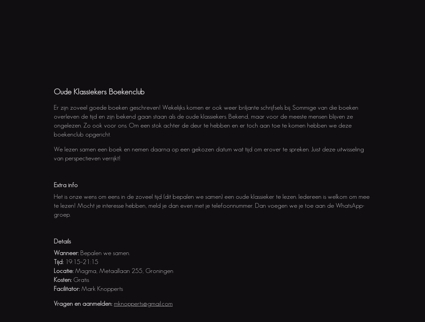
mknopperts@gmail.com (143, 303)
